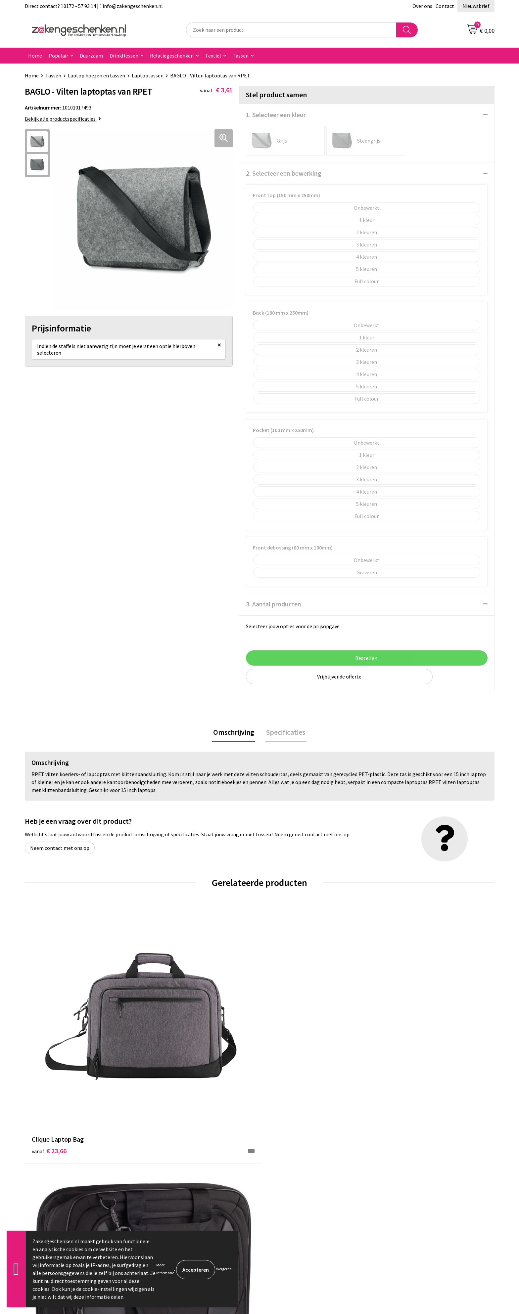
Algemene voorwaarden (411, 1135)
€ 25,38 (401, 1032)
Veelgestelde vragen (174, 1195)
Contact (445, 6)
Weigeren (224, 1268)
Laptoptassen (148, 75)
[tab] (234, 733)
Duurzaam (91, 55)
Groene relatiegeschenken (181, 1155)
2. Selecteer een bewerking (283, 173)
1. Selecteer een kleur (276, 114)
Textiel (213, 55)
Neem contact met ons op (59, 849)
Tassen (241, 55)
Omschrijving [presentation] (234, 732)
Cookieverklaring (403, 1145)
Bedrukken (163, 1165)
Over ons (422, 6)
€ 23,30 (166, 1032)
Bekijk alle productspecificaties (63, 118)
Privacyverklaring (404, 1155)
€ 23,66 (49, 1032)
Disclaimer (396, 1165)
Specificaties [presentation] (284, 732)
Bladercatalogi (168, 1135)
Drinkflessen (124, 55)
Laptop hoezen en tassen (96, 75)
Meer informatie (165, 1268)
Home (35, 55)
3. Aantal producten (273, 604)
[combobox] (291, 29)
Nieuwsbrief (476, 6)
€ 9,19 (282, 1032)
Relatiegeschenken (172, 55)
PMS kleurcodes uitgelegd (180, 1175)
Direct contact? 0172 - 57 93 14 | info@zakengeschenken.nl (94, 6)
